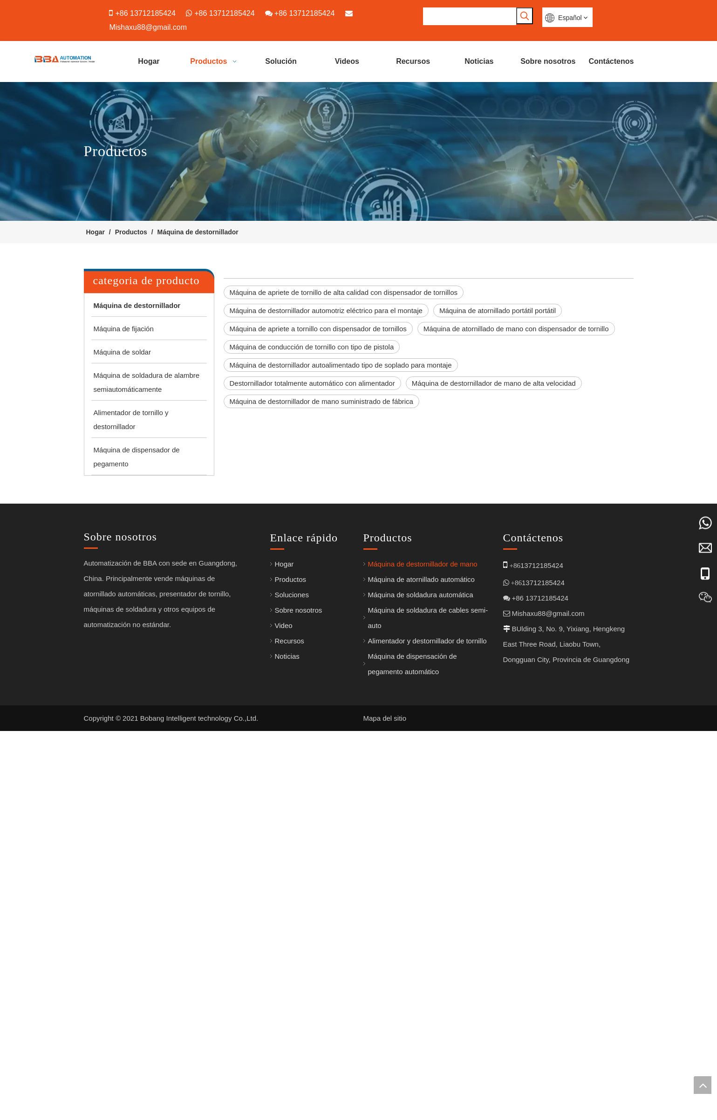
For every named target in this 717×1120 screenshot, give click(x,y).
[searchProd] (469, 16)
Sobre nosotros (298, 979)
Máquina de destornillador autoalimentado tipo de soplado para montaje (341, 365)
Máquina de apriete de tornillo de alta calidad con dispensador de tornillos (344, 292)
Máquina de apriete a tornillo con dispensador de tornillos (318, 328)
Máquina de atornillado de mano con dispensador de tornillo (516, 328)
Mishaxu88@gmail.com (148, 27)
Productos (291, 949)
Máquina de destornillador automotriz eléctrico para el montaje (326, 310)
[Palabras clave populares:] (524, 15)
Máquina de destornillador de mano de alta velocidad (494, 383)
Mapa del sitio (385, 1104)
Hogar (284, 933)
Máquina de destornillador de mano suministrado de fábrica (321, 401)
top (702, 1085)
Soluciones (292, 964)
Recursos (289, 1010)
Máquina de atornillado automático (421, 949)
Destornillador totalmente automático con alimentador (312, 383)
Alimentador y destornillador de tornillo (427, 1010)
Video (284, 995)
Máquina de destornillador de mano (423, 933)
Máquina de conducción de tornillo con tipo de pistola (312, 346)
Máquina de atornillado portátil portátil (497, 310)
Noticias (287, 1026)
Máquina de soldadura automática (420, 964)
